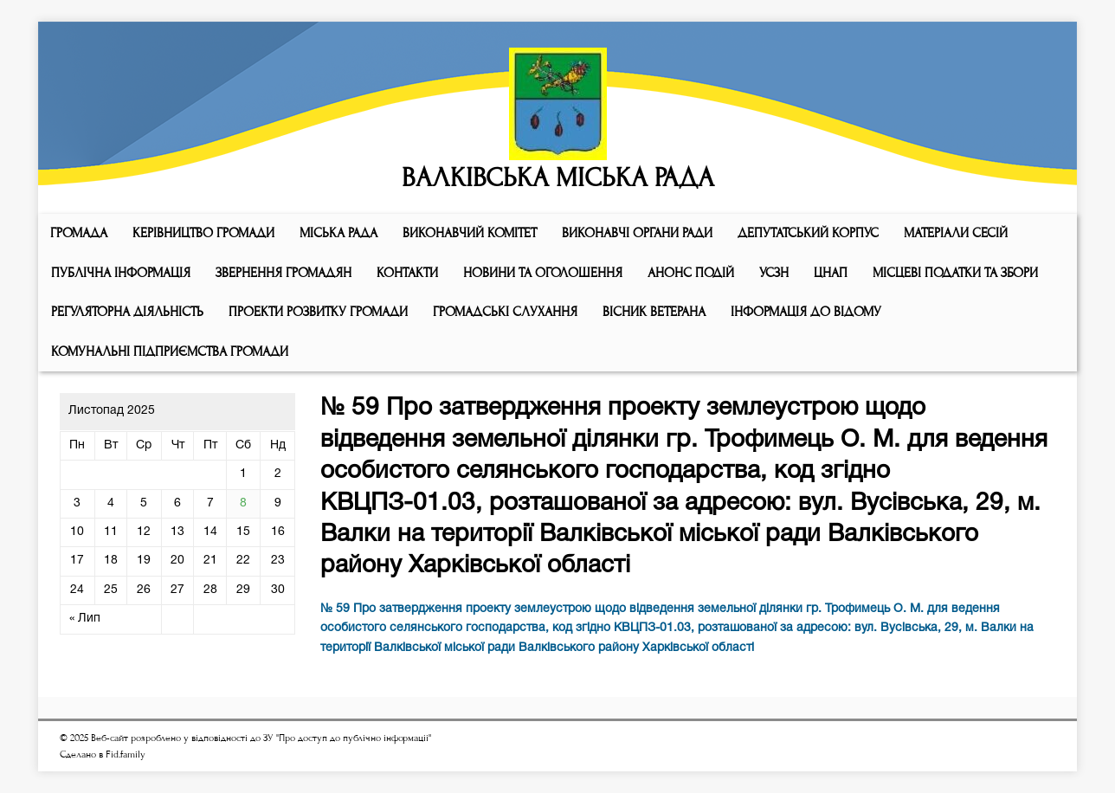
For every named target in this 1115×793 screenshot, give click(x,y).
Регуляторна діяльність (127, 311)
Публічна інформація (120, 272)
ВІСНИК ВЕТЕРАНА (654, 311)
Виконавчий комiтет (470, 233)
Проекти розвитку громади (318, 311)
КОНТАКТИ (407, 272)
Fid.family (125, 754)
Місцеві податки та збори (955, 272)
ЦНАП (831, 272)
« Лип (84, 618)
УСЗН (774, 272)
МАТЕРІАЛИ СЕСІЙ (956, 233)
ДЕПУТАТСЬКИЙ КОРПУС (808, 233)
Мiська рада (338, 233)
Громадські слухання (505, 311)
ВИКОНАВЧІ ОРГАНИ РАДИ (637, 233)
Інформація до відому (806, 311)
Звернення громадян (283, 272)
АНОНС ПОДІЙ (691, 272)
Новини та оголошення (542, 272)
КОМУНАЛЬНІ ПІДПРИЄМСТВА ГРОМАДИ (169, 351)
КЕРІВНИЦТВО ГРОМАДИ (203, 233)
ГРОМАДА (78, 233)
